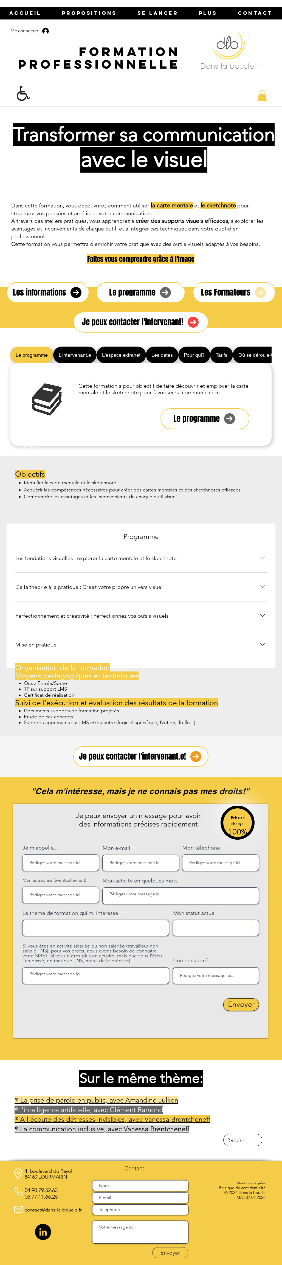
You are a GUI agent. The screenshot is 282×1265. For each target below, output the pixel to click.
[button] (262, 95)
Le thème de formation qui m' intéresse (70, 913)
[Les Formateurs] (234, 292)
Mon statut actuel (194, 913)
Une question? (190, 960)
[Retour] (242, 1140)
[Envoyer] (241, 1004)
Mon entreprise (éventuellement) (54, 880)
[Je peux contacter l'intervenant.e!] (140, 756)
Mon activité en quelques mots (140, 880)
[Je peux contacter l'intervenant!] (140, 322)
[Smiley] (28, 450)
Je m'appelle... (40, 847)
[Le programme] (140, 292)
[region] (237, 826)
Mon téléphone (201, 847)
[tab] (31, 355)
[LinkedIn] (43, 1232)
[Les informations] (48, 292)
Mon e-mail (116, 848)
